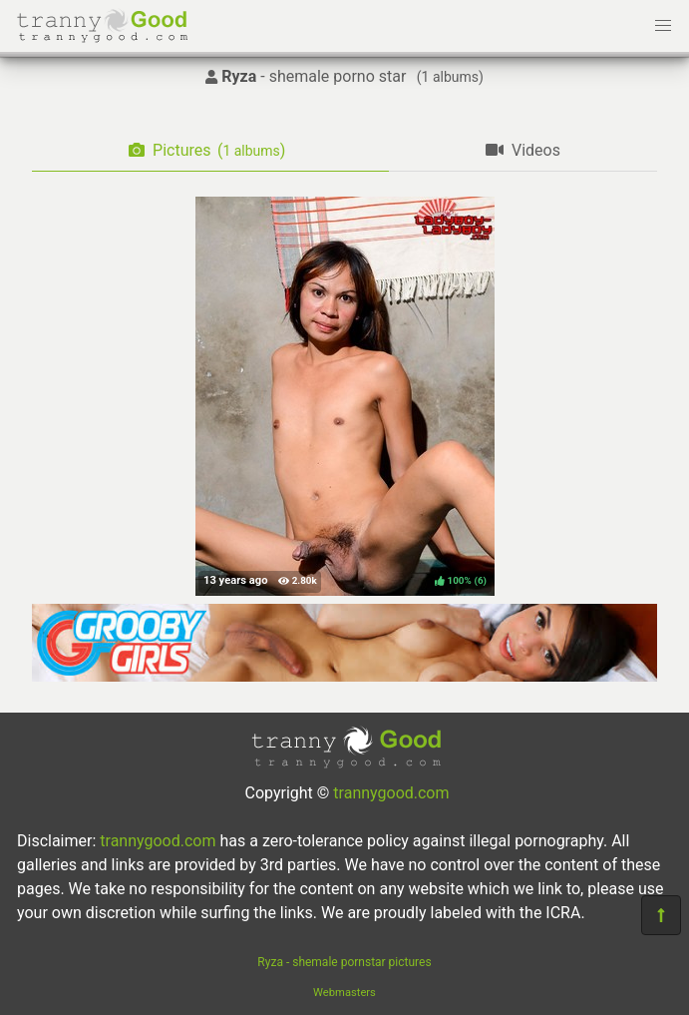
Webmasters (344, 992)
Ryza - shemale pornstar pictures (344, 962)
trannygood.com (391, 792)
